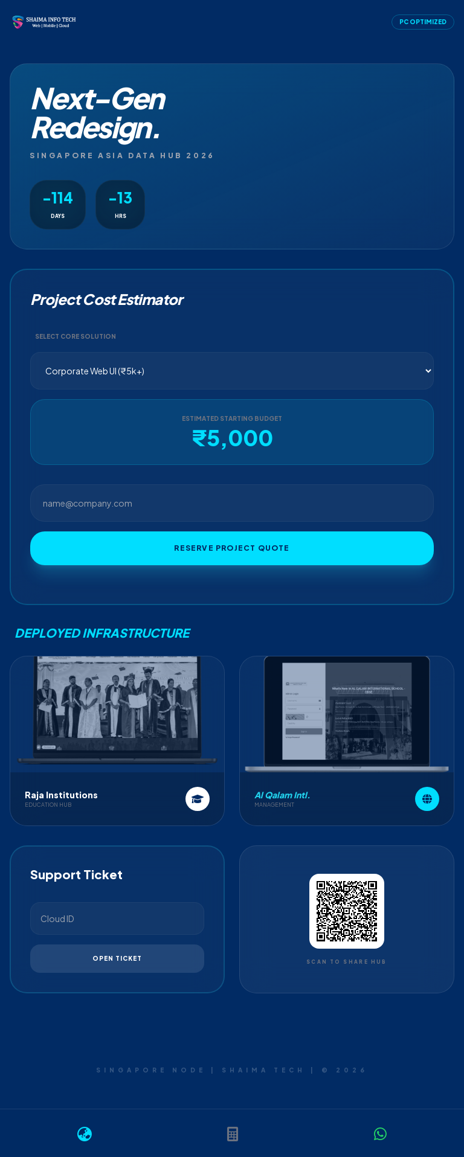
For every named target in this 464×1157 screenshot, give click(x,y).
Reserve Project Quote (231, 548)
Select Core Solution (75, 336)
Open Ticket (117, 958)
